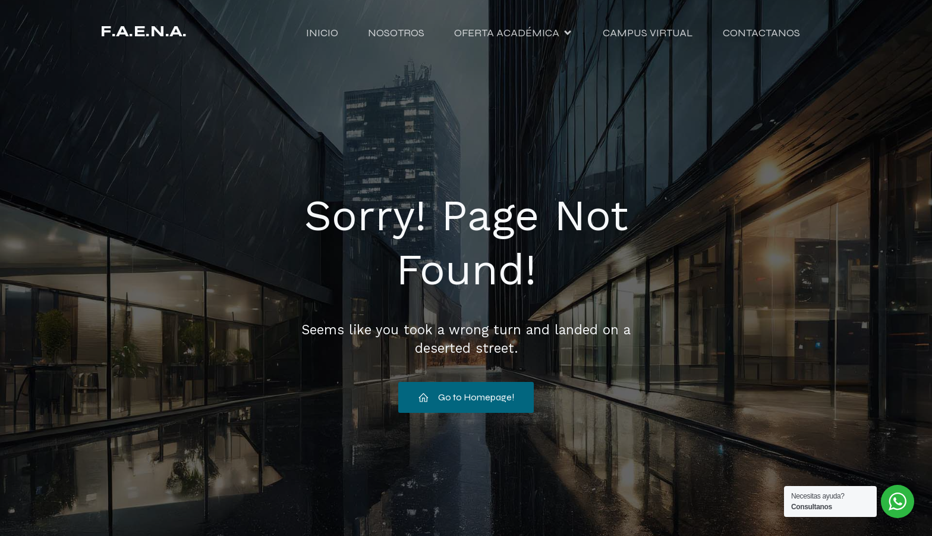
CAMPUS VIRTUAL (648, 32)
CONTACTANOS (761, 32)
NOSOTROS (396, 32)
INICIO (322, 32)
